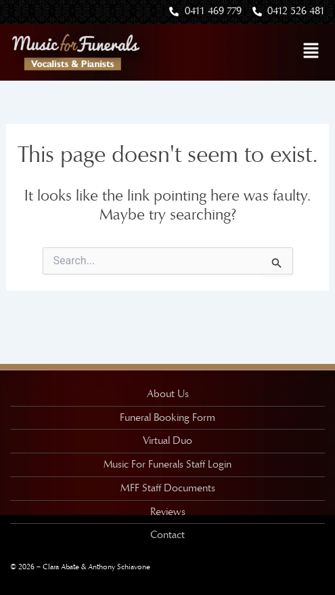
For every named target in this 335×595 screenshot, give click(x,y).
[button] (311, 52)
